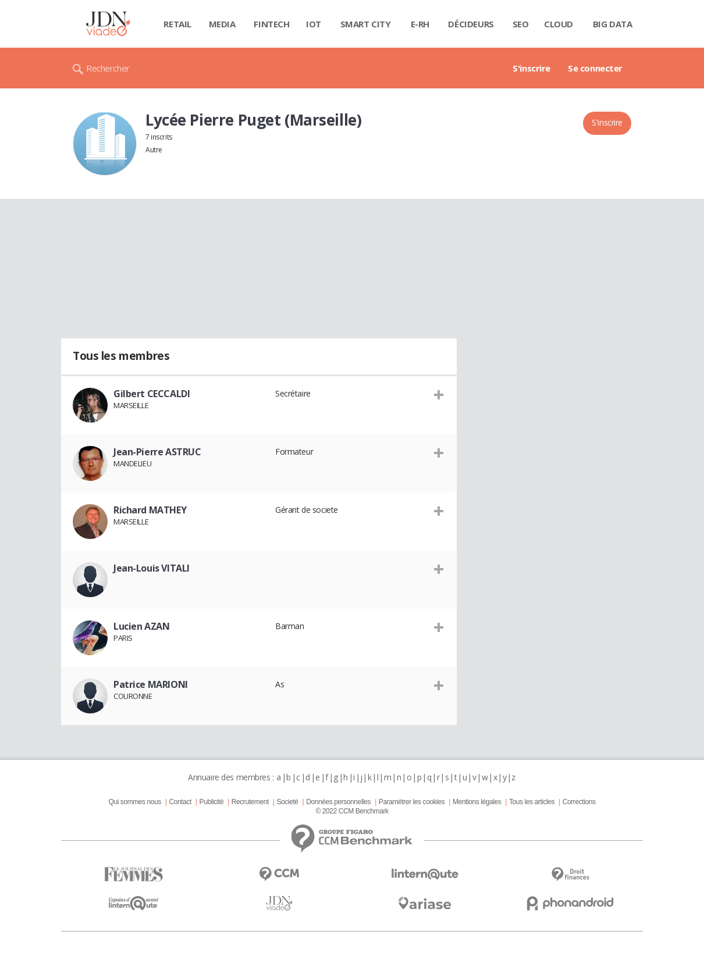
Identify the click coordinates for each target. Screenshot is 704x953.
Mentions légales (477, 802)
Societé (287, 802)
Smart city (365, 24)
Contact (180, 802)
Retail (177, 24)
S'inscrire (531, 68)
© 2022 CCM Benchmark (351, 811)
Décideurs (470, 24)
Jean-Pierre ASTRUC (157, 451)
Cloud (558, 24)
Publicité (212, 802)
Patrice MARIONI (150, 684)
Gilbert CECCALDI (151, 393)
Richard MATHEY (149, 510)
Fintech (271, 24)
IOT (313, 24)
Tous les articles (531, 802)
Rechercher (108, 68)
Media (222, 24)
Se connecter (595, 68)
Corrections (579, 802)
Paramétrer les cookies (412, 802)
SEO (521, 24)
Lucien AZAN (141, 626)
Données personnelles (338, 802)
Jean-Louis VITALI (151, 568)
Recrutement (250, 802)
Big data (612, 24)
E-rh (420, 24)
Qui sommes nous (134, 802)
